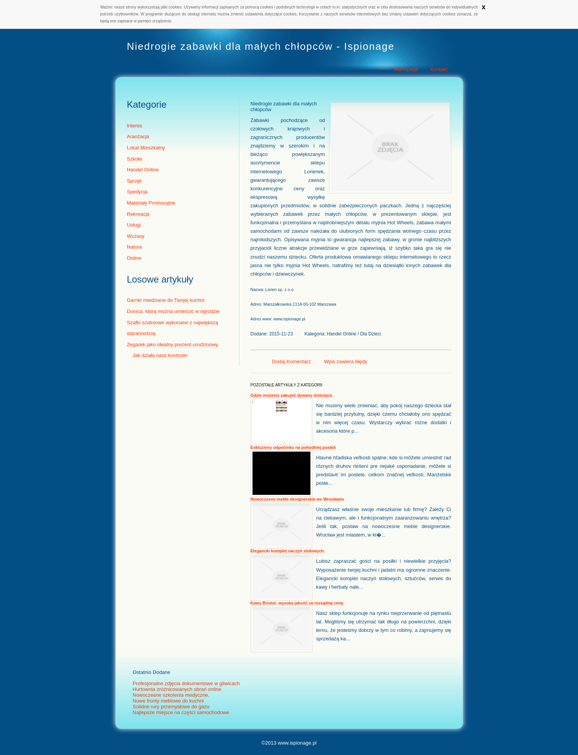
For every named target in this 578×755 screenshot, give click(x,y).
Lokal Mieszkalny (146, 148)
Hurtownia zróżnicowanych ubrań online (177, 689)
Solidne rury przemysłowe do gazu (171, 706)
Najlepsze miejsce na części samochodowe (181, 712)
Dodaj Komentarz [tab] (291, 361)
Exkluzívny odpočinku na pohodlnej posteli (293, 447)
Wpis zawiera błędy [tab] (345, 361)
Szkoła (134, 159)
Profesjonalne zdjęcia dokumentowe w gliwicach (186, 683)
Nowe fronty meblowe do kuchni (168, 701)
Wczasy (136, 236)
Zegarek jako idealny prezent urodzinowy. (173, 344)
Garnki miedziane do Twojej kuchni (166, 300)
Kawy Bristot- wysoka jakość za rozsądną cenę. (297, 603)
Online (134, 258)
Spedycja (137, 192)
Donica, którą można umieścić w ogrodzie (173, 311)
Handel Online (143, 170)
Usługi (134, 225)
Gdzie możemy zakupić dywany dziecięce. (292, 395)
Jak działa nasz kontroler (157, 355)
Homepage (406, 69)
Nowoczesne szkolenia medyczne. (171, 695)
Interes (134, 126)
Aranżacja (138, 136)
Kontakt (438, 69)
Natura (134, 247)
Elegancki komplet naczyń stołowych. (288, 550)
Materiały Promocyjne (151, 203)
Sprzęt (134, 181)
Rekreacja (138, 214)
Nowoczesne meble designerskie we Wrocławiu (297, 499)
